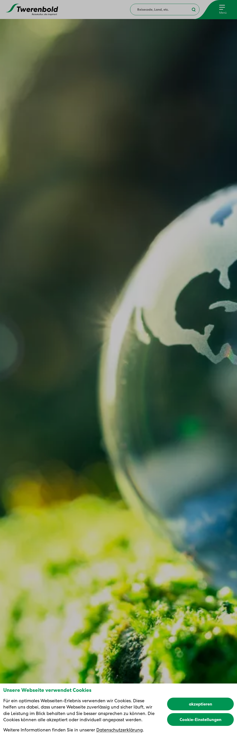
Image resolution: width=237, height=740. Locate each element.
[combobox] (165, 9)
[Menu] (223, 9)
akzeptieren (200, 704)
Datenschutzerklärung (119, 730)
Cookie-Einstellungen (200, 719)
